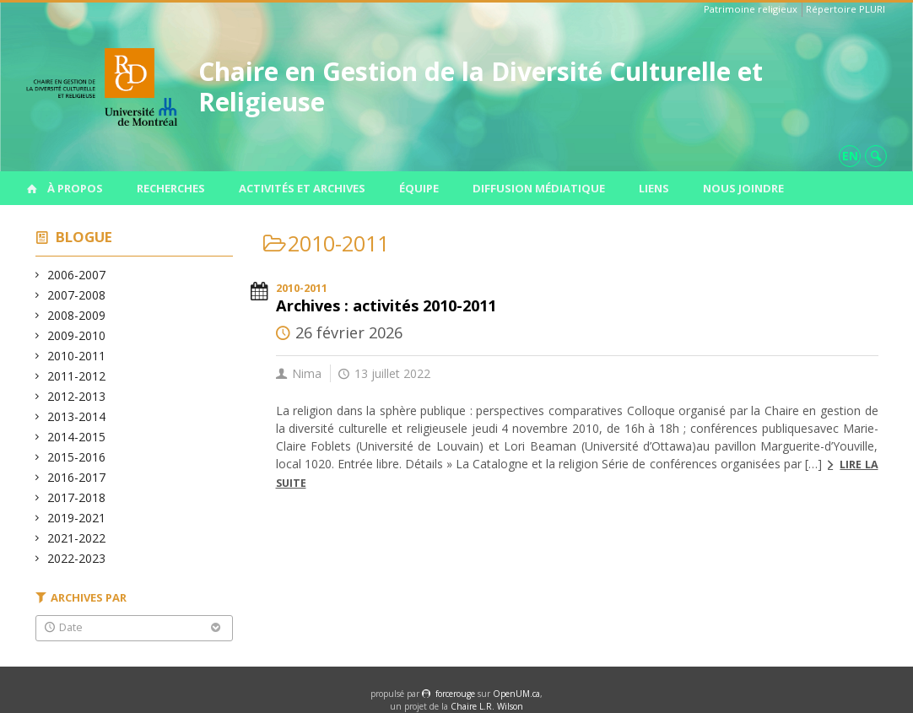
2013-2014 (76, 416)
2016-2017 (76, 477)
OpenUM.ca (516, 693)
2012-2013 (76, 396)
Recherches (171, 188)
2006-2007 (76, 275)
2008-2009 (76, 315)
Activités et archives (302, 188)
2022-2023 (76, 558)
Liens (654, 188)
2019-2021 (76, 518)
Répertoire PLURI (845, 9)
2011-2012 (76, 376)
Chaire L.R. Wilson (487, 706)
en (850, 156)
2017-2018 (76, 497)
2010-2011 (76, 356)
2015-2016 (76, 457)
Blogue (84, 236)
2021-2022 (76, 538)
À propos (75, 188)
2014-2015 (76, 437)
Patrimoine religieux (750, 9)
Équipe (419, 188)
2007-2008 (76, 295)
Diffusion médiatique (539, 188)
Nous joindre (743, 188)
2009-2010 (76, 335)
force (455, 693)
